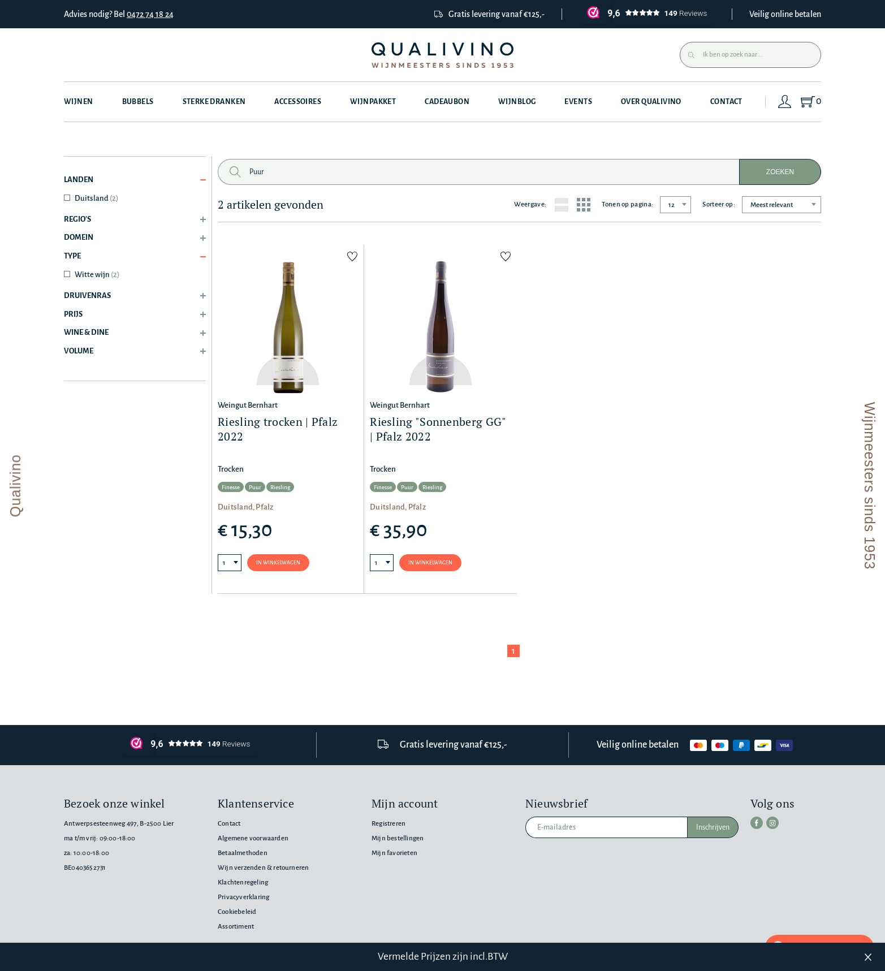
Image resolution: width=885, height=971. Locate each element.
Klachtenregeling (243, 882)
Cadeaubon (447, 102)
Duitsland (96, 198)
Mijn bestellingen (398, 838)
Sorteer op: (718, 204)
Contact (726, 102)
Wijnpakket (373, 102)
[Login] (784, 101)
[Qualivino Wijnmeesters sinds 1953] (442, 55)
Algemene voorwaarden (253, 838)
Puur (255, 487)
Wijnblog (517, 102)
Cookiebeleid (237, 912)
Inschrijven (712, 827)
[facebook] (756, 823)
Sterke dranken (214, 102)
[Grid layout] (583, 205)
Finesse (231, 487)
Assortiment (236, 926)
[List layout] (561, 205)
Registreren (388, 823)
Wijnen (78, 102)
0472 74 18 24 (150, 14)
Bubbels (138, 102)
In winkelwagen (278, 563)
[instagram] (772, 823)
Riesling (280, 487)
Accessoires (297, 102)
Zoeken (780, 172)
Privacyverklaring (243, 897)
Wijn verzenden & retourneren (263, 867)
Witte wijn (97, 274)
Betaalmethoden (242, 853)
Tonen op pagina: (627, 204)
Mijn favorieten (394, 853)
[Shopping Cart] (810, 101)
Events (578, 102)
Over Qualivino (651, 102)
